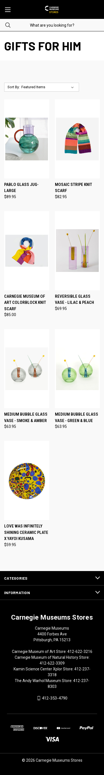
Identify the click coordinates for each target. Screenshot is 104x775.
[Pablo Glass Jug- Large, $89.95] (26, 138)
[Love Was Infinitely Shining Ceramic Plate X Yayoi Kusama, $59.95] (26, 480)
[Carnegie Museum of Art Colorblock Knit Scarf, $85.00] (26, 250)
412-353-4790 (54, 698)
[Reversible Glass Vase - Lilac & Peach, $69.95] (77, 250)
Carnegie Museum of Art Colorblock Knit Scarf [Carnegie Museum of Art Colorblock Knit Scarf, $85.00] (25, 302)
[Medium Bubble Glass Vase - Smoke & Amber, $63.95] (26, 368)
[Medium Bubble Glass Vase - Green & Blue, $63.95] (77, 368)
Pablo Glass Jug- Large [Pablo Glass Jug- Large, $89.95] (21, 187)
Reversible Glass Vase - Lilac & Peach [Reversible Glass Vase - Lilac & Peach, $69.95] (74, 299)
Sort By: (13, 87)
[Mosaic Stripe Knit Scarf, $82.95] (77, 138)
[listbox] (49, 87)
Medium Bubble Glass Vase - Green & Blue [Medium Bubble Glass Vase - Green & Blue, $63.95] (76, 417)
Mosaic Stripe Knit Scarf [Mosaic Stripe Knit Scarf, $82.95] (73, 187)
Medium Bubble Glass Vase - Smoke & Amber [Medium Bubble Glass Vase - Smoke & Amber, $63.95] (25, 417)
